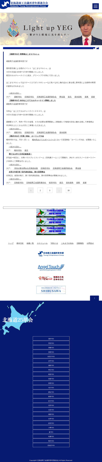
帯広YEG (51, 370)
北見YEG (51, 410)
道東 (86, 97)
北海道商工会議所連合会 (46, 97)
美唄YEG (51, 352)
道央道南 (78, 97)
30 (69, 190)
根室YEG (51, 374)
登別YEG (51, 343)
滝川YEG (51, 387)
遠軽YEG (51, 365)
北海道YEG (29, 97)
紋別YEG (52, 183)
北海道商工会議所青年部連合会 (48, 460)
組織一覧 (30, 243)
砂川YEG (51, 401)
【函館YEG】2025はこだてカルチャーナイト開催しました (32, 100)
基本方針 (20, 243)
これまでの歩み (67, 243)
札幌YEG (51, 436)
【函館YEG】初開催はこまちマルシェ (24, 54)
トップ (11, 243)
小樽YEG (51, 427)
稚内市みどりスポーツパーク (43, 140)
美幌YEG (51, 347)
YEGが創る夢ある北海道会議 (26, 168)
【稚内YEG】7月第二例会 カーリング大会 (26, 136)
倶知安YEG (51, 445)
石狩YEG (51, 405)
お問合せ (90, 243)
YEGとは (54, 243)
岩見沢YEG (51, 356)
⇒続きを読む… (15, 93)
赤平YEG (51, 361)
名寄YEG (51, 418)
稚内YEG (18, 150)
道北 (69, 97)
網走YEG (51, 392)
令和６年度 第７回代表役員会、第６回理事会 (27, 172)
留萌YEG (51, 383)
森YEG (51, 432)
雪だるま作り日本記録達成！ (20, 154)
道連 (93, 97)
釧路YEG (51, 396)
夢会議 (62, 97)
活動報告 (80, 243)
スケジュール (42, 243)
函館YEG (18, 97)
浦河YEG (51, 338)
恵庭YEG (51, 378)
